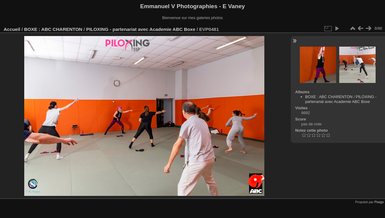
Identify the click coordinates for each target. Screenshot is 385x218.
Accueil (12, 29)
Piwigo (379, 202)
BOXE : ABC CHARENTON (53, 29)
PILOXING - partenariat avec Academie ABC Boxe (140, 29)
